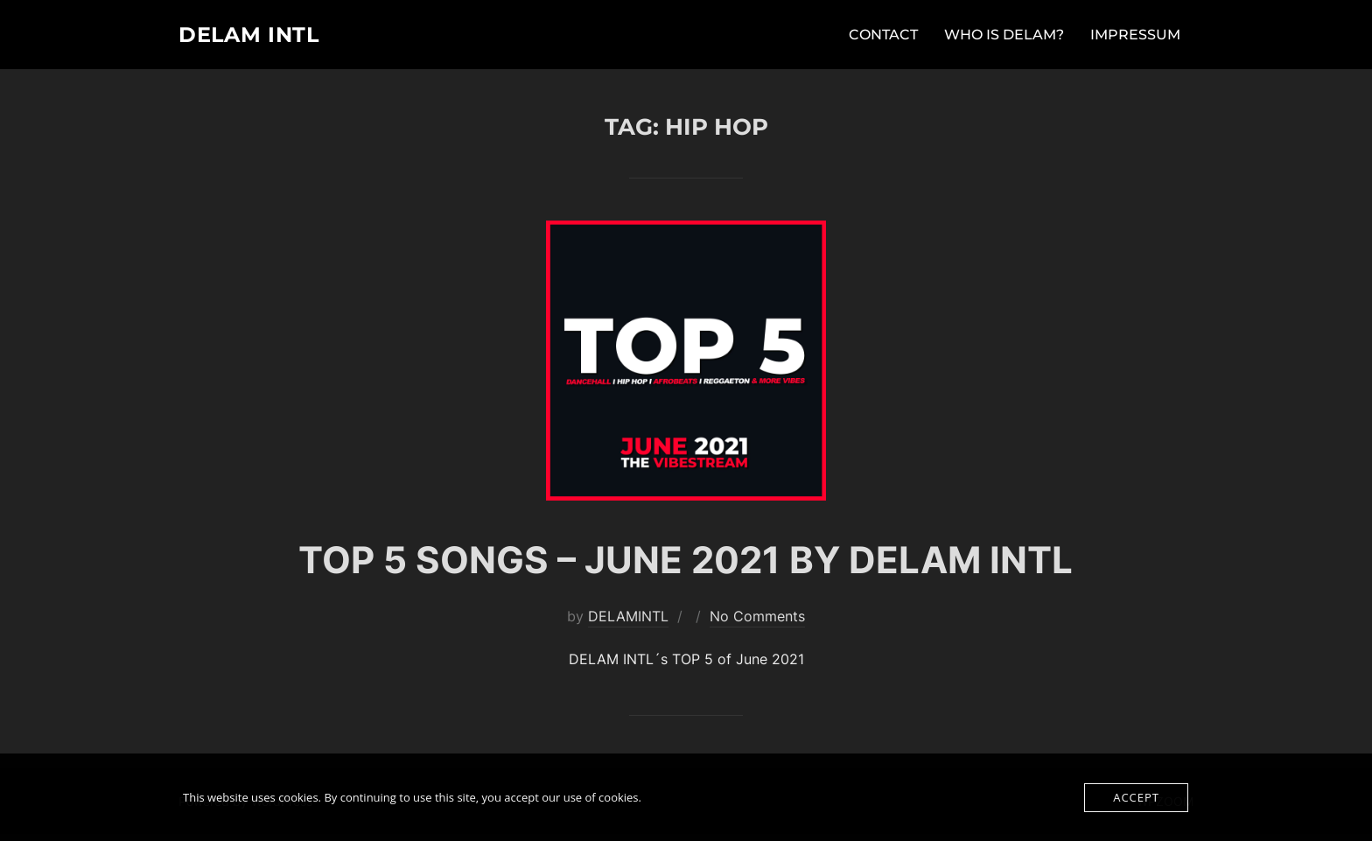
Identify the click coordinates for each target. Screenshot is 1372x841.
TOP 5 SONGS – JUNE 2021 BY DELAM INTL (685, 566)
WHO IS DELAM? (1004, 36)
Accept (1136, 797)
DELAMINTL (628, 623)
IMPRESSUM (1135, 36)
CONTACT (883, 36)
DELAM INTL (256, 36)
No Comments (757, 623)
